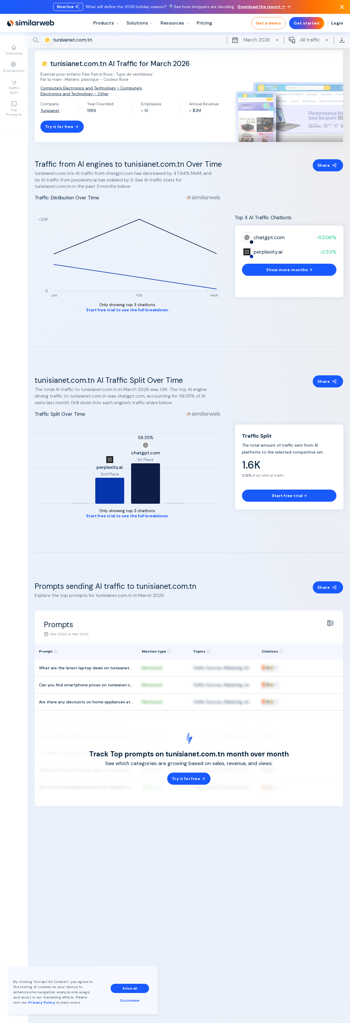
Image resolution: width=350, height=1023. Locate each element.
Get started (307, 23)
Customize (129, 1000)
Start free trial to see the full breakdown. (127, 310)
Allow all (129, 988)
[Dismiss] (341, 6)
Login (337, 23)
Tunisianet (49, 110)
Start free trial (289, 495)
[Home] (30, 23)
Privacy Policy (41, 1002)
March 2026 (255, 40)
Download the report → (264, 6)
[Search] (189, 40)
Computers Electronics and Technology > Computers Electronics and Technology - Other (91, 90)
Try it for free (62, 126)
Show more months (289, 269)
